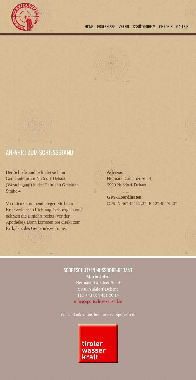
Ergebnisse (106, 26)
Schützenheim (144, 26)
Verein (124, 26)
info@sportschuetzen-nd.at (98, 301)
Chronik (166, 26)
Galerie (182, 26)
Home (89, 26)
